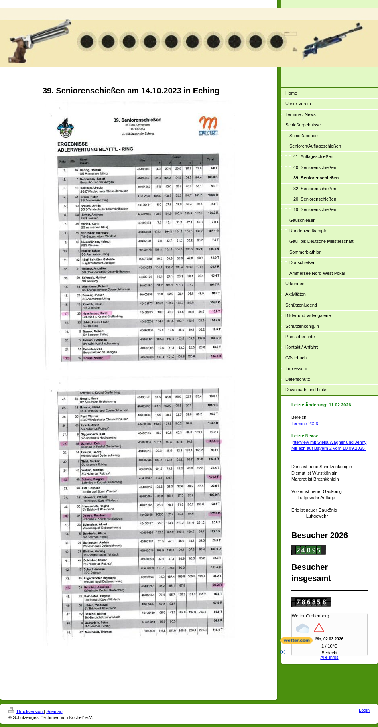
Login (364, 710)
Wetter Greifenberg (310, 615)
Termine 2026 (304, 423)
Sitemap (54, 711)
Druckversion (26, 711)
